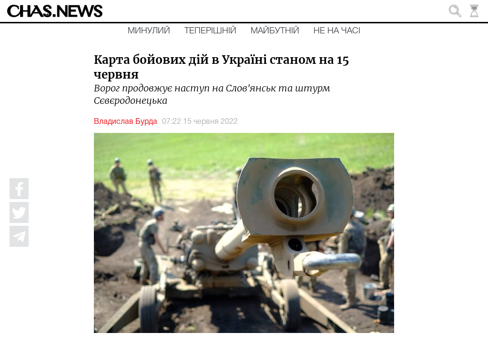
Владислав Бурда (125, 122)
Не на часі (337, 31)
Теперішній (210, 31)
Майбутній (275, 31)
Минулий (149, 31)
